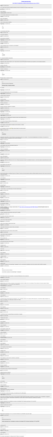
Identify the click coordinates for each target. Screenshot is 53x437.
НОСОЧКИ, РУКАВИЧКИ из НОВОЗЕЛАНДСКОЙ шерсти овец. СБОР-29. (26, 3)
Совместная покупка (26, 1)
